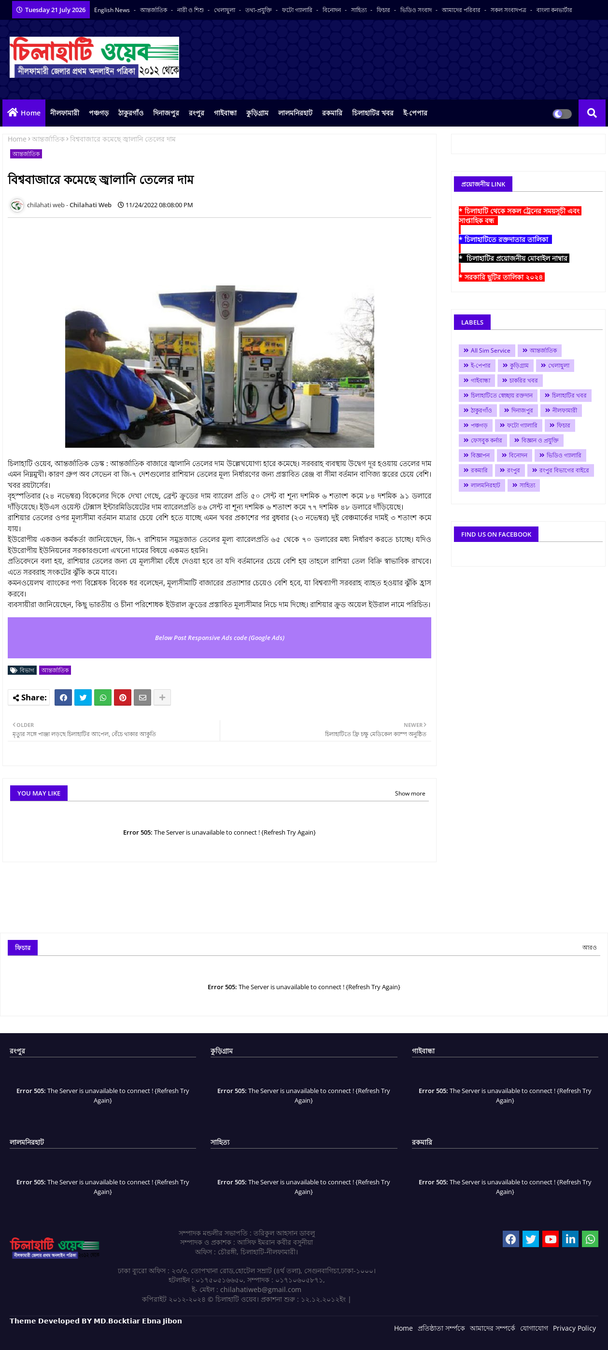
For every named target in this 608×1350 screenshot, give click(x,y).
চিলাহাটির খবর (373, 112)
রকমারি (332, 112)
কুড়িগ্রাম (257, 112)
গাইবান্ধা (225, 112)
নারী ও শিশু (191, 10)
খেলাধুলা (225, 10)
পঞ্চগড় (99, 112)
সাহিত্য (359, 10)
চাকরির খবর (523, 380)
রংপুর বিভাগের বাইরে (564, 470)
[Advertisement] (183, 247)
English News (112, 10)
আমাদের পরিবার (462, 10)
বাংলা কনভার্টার (554, 10)
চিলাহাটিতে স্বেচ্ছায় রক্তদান (502, 395)
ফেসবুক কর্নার (486, 440)
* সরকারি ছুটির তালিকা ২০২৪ (502, 277)
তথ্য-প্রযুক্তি (259, 10)
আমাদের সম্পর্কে (492, 1328)
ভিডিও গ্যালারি (564, 455)
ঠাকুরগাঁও (130, 112)
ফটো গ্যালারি (298, 10)
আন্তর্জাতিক (154, 10)
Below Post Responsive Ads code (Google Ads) (219, 637)
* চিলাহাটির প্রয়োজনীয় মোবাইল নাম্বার (514, 258)
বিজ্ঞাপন (480, 455)
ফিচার (384, 10)
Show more (410, 793)
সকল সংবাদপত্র (509, 10)
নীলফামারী (64, 112)
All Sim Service (490, 350)
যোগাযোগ (534, 1328)
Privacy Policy (574, 1328)
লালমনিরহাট (295, 112)
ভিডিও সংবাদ (416, 10)
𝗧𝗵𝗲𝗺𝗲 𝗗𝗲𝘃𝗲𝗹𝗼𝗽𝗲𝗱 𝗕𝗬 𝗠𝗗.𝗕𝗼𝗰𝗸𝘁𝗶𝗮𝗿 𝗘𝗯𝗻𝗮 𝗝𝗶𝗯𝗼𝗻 (96, 1320)
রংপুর (196, 112)
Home (31, 112)
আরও (589, 947)
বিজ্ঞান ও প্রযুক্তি (540, 440)
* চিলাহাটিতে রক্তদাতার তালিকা (505, 239)
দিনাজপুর (166, 112)
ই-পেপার (415, 112)
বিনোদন (332, 10)
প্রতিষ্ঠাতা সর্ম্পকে (441, 1328)
